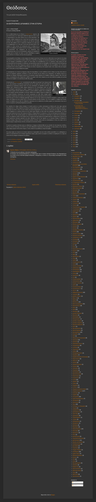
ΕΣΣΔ (74, 247)
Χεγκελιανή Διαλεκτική (78, 438)
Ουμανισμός (76, 349)
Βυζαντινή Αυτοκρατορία (79, 193)
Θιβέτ (74, 254)
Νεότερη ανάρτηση (11, 184)
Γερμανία (75, 201)
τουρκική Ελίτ (76, 409)
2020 (74, 92)
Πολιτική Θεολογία (77, 364)
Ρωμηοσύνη (76, 377)
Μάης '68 (75, 298)
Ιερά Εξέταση (76, 256)
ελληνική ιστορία (77, 233)
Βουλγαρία (75, 190)
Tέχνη (74, 472)
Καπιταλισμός (76, 269)
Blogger (53, 494)
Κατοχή (74, 273)
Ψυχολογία (75, 447)
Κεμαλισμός (75, 275)
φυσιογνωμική (76, 436)
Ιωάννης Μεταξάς (77, 265)
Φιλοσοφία (75, 430)
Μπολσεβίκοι (76, 317)
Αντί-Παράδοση (14, 141)
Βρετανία (75, 192)
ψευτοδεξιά (75, 445)
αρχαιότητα (75, 178)
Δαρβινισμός (76, 211)
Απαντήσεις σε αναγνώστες (79, 171)
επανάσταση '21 (77, 237)
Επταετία (75, 243)
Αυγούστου (77, 113)
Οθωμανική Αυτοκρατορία (79, 337)
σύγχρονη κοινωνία (77, 391)
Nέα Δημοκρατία (77, 463)
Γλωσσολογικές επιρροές (79, 207)
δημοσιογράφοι (76, 218)
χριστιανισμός (76, 440)
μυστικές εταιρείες (77, 320)
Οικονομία (75, 339)
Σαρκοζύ (75, 381)
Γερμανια (75, 199)
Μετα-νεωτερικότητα (78, 303)
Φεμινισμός (75, 427)
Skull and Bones (77, 468)
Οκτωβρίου (77, 100)
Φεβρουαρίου (77, 126)
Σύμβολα (75, 394)
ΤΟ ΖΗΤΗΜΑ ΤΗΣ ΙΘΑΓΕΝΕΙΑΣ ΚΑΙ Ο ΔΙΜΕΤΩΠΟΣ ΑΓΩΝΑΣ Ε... (81, 107)
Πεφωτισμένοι (76, 358)
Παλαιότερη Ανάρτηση (60, 184)
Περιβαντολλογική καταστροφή (80, 356)
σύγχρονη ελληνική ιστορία (79, 389)
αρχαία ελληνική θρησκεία (79, 176)
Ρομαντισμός (76, 375)
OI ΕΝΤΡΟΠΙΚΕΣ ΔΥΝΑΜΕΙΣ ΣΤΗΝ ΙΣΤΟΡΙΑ (81, 103)
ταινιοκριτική (76, 400)
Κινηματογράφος (77, 279)
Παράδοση (75, 355)
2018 (74, 131)
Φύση (74, 434)
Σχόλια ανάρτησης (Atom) (19, 187)
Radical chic (76, 466)
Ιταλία (74, 264)
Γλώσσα (75, 205)
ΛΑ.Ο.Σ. (75, 290)
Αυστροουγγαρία (77, 180)
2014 (74, 140)
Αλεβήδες (75, 160)
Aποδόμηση (76, 451)
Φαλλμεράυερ (76, 421)
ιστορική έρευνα (76, 262)
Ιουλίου (76, 115)
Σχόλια (74, 485)
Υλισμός (75, 419)
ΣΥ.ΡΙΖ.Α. (75, 387)
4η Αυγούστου (76, 152)
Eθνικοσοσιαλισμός (77, 455)
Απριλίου (76, 122)
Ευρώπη (75, 250)
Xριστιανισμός (76, 476)
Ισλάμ (74, 258)
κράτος (74, 284)
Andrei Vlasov (76, 453)
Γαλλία (74, 195)
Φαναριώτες (76, 423)
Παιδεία (74, 351)
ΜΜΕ (74, 309)
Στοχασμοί (75, 385)
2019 (74, 94)
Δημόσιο (75, 216)
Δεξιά (74, 212)
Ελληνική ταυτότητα (77, 235)
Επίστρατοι (75, 241)
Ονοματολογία (76, 345)
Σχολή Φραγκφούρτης (78, 398)
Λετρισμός (75, 294)
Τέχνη (74, 404)
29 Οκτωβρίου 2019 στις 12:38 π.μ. (28, 150)
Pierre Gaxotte (17, 82)
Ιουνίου (76, 117)
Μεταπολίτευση (76, 305)
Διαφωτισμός (76, 220)
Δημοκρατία (75, 214)
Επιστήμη (75, 239)
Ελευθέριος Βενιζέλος (78, 229)
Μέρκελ (74, 300)
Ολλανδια (75, 341)
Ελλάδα (74, 231)
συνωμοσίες (76, 396)
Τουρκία (75, 408)
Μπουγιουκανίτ (76, 319)
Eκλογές (75, 457)
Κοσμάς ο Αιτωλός (77, 283)
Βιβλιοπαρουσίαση (77, 188)
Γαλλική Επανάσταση (78, 197)
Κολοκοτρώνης (76, 281)
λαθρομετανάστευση (78, 292)
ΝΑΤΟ (74, 326)
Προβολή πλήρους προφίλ (77, 25)
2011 (74, 146)
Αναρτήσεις (75, 482)
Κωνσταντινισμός (77, 286)
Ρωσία (74, 379)
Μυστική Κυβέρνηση (78, 324)
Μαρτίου (76, 124)
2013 (74, 142)
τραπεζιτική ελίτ (76, 411)
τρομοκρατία (76, 415)
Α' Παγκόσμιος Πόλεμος (78, 154)
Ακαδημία (75, 158)
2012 (74, 144)
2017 (74, 133)
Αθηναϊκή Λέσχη (77, 156)
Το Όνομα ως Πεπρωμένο (79, 406)
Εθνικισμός (75, 222)
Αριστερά (20, 141)
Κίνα (74, 277)
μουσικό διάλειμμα (77, 313)
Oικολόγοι (75, 464)
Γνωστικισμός (76, 209)
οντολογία (75, 347)
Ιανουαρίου (77, 128)
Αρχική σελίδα (35, 184)
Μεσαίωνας (75, 301)
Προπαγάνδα (76, 372)
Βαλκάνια (75, 184)
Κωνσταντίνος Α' (77, 288)
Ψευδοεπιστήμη (76, 444)
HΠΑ (74, 459)
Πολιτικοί (75, 366)
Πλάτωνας (75, 360)
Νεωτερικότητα (76, 332)
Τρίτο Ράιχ (75, 413)
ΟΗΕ (74, 336)
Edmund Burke (29, 34)
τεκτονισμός (75, 402)
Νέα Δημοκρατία (77, 328)
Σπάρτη (74, 383)
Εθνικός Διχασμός (77, 224)
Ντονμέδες (75, 334)
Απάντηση (12, 159)
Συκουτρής (75, 392)
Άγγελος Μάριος (14, 150)
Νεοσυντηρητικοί (77, 330)
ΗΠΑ (74, 252)
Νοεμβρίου (77, 98)
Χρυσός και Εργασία (78, 442)
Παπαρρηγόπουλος (77, 353)
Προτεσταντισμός (77, 373)
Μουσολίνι (75, 315)
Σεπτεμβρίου (77, 111)
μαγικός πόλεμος (77, 296)
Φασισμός (75, 425)
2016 (74, 135)
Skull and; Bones (77, 470)
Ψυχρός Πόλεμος (77, 449)
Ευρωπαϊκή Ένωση (77, 248)
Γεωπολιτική (76, 203)
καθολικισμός (76, 267)
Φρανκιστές (75, 432)
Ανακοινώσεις (76, 162)
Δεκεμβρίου (77, 96)
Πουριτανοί (75, 370)
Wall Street (75, 474)
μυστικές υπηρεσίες (77, 322)
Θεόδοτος (16, 7)
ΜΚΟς (74, 307)
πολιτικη (75, 362)
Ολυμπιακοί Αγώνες (77, 343)
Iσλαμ (74, 461)
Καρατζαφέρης (76, 271)
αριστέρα (75, 174)
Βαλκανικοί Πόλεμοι (77, 186)
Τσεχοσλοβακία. (76, 417)
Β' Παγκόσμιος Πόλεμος (78, 182)
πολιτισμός (75, 368)
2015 (74, 138)
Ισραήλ (74, 260)
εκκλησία (75, 226)
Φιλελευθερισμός (77, 428)
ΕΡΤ (74, 245)
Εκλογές (75, 228)
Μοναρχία (75, 311)
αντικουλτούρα (76, 169)
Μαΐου (76, 120)
